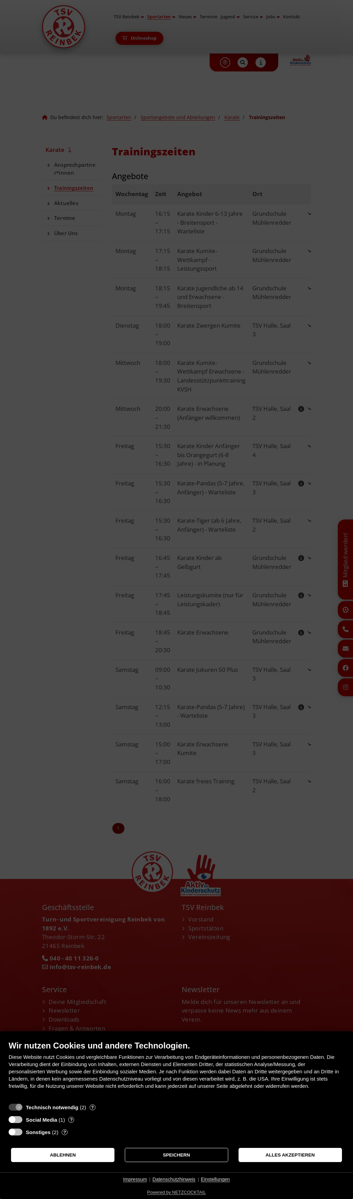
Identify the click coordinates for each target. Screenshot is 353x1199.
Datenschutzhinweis (173, 1179)
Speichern (176, 1155)
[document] (176, 1070)
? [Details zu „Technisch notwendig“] (92, 1107)
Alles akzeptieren (290, 1155)
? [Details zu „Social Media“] (71, 1119)
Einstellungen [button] (215, 1179)
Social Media (41, 1120)
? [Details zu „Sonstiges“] (64, 1132)
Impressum (135, 1179)
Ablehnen (63, 1155)
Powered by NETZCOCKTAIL (176, 1192)
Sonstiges (38, 1132)
